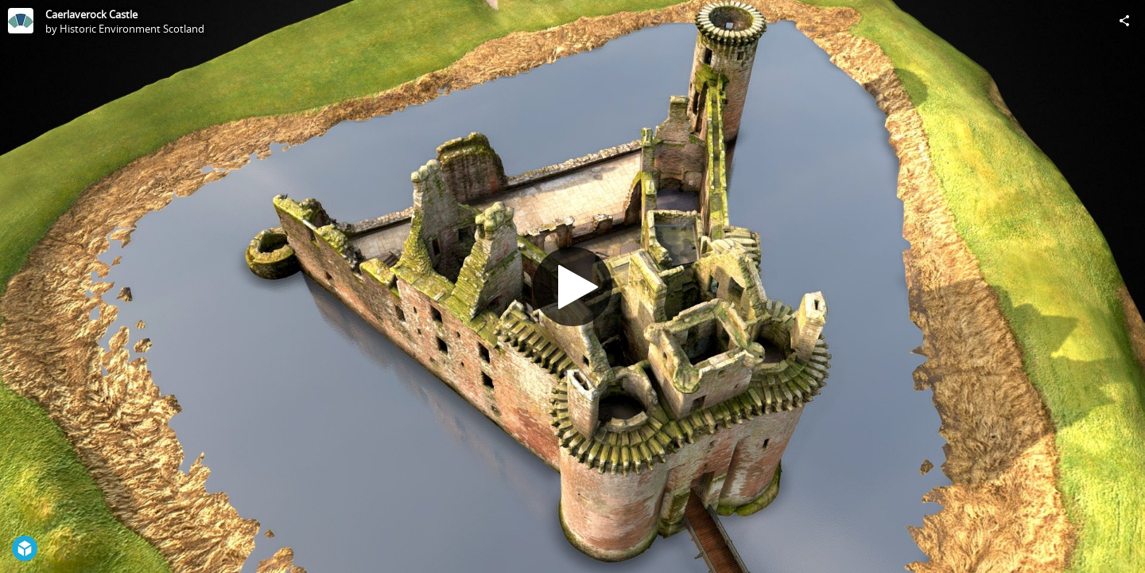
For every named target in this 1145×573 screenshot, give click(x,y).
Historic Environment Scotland (132, 28)
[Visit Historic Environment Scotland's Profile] (20, 20)
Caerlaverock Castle (91, 14)
